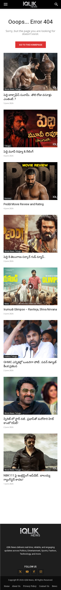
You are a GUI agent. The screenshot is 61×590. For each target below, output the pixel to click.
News (7, 304)
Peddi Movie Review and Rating (24, 204)
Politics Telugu (11, 356)
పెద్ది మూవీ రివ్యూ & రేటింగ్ (19, 151)
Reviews (8, 198)
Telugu (8, 146)
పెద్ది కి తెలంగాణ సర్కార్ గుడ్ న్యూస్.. (24, 257)
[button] (56, 4)
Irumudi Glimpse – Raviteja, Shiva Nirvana (30, 309)
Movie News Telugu (13, 89)
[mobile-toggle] (5, 4)
